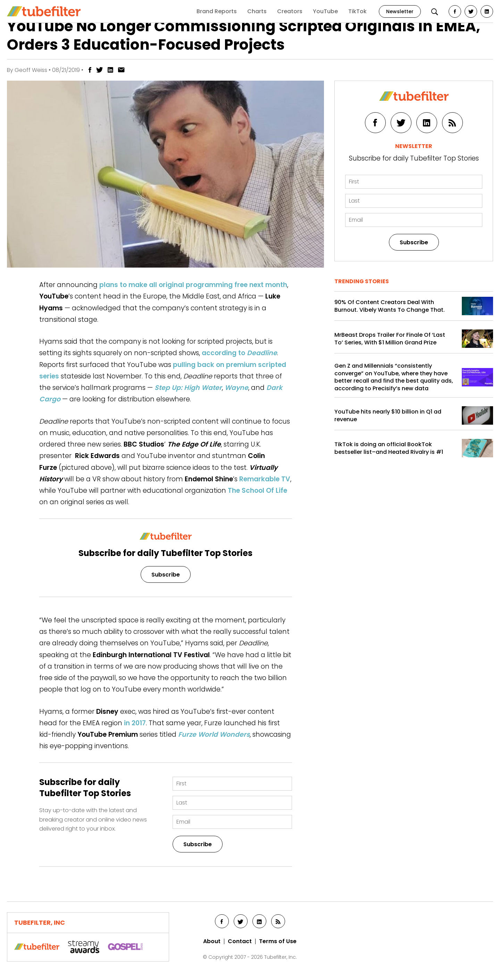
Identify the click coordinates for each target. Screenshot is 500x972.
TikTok (357, 11)
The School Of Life (257, 490)
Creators (289, 11)
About (211, 941)
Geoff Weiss (31, 70)
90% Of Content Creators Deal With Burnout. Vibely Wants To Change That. (389, 306)
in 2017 (135, 723)
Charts (257, 11)
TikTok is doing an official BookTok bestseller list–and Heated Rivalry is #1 (388, 448)
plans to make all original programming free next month (193, 284)
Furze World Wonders (214, 734)
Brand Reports (217, 11)
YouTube (325, 11)
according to (239, 353)
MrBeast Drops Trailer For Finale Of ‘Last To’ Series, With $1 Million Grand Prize (389, 338)
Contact (240, 941)
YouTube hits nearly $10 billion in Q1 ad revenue (387, 415)
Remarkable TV (264, 479)
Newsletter (400, 11)
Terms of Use (278, 941)
